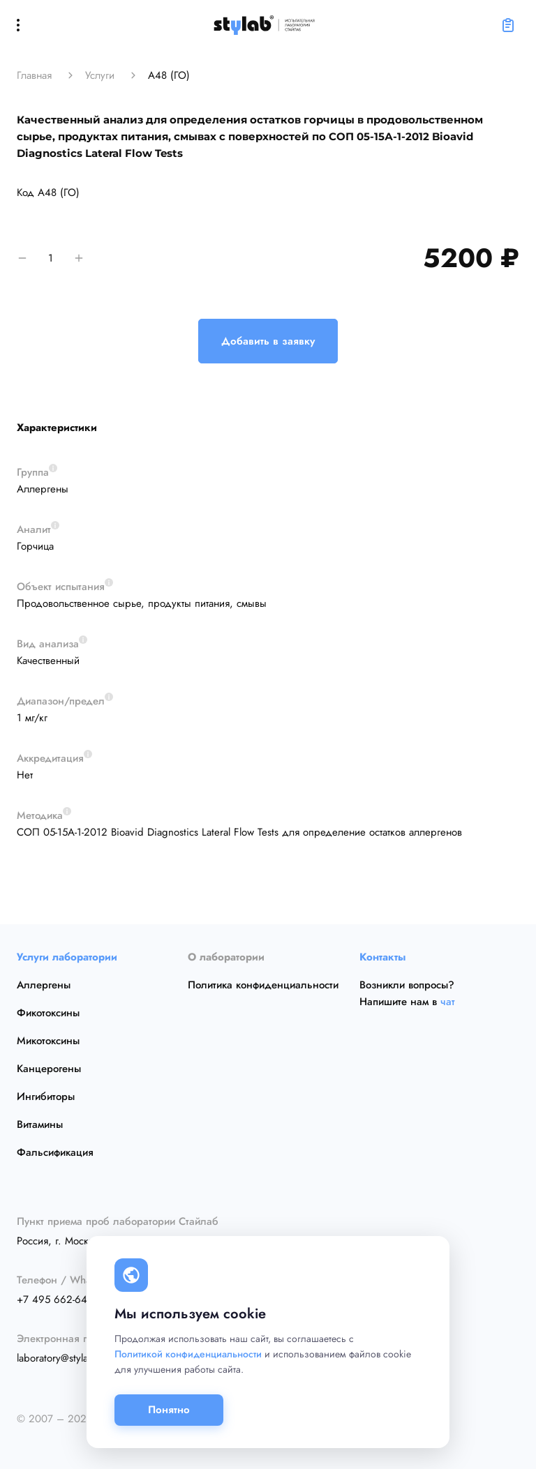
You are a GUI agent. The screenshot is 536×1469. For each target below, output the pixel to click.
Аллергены (43, 985)
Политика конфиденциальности (263, 985)
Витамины (40, 1124)
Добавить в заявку (268, 341)
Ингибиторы (46, 1096)
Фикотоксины (48, 1012)
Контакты (382, 957)
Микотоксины (48, 1040)
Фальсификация (55, 1152)
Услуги (99, 75)
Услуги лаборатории (67, 957)
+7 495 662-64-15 (58, 1299)
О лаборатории (226, 957)
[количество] (50, 258)
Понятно (169, 1409)
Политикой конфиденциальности (188, 1354)
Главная (34, 75)
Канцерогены (49, 1068)
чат (447, 1001)
